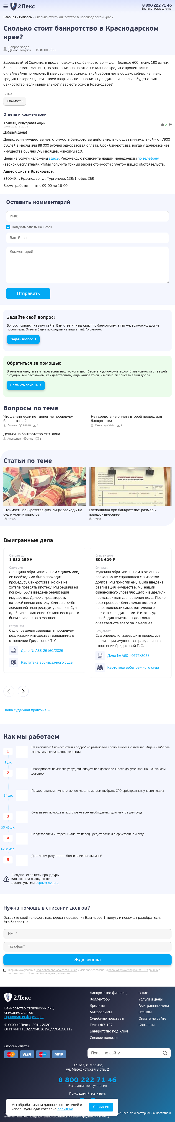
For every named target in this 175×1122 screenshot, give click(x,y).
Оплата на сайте (152, 1018)
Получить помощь (24, 385)
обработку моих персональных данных (133, 970)
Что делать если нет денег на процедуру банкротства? (38, 418)
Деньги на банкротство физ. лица (31, 434)
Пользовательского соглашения (56, 970)
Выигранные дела (154, 1006)
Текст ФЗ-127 (101, 1025)
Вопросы (25, 17)
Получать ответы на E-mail (32, 227)
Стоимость (15, 101)
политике (65, 1109)
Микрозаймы (101, 1012)
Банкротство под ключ (109, 1031)
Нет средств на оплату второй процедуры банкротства (126, 418)
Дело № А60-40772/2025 (128, 655)
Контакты (146, 1025)
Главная (9, 17)
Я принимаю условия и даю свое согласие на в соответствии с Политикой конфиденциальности (84, 972)
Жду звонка (87, 960)
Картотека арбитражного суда (47, 662)
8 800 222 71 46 (157, 5)
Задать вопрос (21, 339)
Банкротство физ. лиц (108, 993)
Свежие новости (104, 1038)
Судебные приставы (107, 1018)
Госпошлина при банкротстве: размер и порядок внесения (123, 512)
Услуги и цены (150, 999)
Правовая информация (24, 1017)
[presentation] (8, 691)
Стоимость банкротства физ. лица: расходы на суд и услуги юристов (42, 512)
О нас (143, 993)
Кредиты (97, 1006)
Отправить (28, 293)
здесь (54, 158)
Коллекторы (100, 999)
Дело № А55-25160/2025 (42, 650)
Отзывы (145, 1012)
